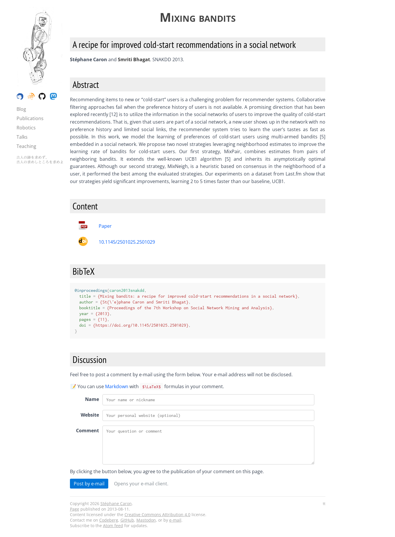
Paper (105, 226)
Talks (22, 137)
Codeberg (108, 520)
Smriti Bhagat (134, 59)
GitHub (127, 520)
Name (92, 399)
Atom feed (113, 525)
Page (74, 509)
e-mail (175, 520)
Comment (87, 430)
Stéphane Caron (116, 503)
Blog (21, 109)
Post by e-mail (89, 483)
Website (90, 415)
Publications (30, 118)
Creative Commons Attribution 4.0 (157, 514)
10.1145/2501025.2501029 (127, 242)
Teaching (26, 146)
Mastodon (146, 520)
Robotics (26, 127)
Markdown (116, 386)
